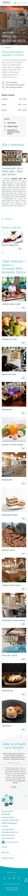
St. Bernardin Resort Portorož (9, 832)
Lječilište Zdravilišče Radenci (9, 823)
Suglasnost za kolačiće (12, 889)
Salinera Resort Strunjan (8, 835)
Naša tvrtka (5, 852)
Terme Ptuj (4, 826)
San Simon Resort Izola (7, 838)
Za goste (4, 847)
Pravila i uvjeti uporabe (11, 887)
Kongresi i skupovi (7, 858)
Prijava (14, 787)
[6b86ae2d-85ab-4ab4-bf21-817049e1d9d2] (14, 763)
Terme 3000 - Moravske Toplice (10, 820)
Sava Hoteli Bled (5, 814)
